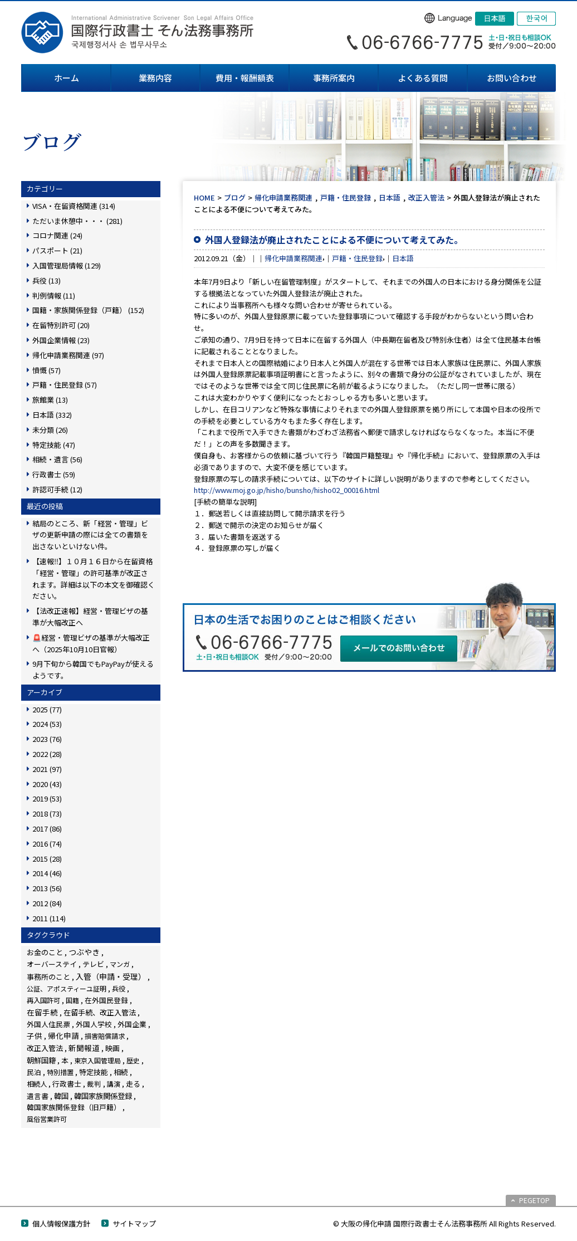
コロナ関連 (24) (57, 235)
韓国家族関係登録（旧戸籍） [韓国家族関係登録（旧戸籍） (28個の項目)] (74, 1107)
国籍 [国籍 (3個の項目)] (72, 1000)
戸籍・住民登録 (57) (64, 384)
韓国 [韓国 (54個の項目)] (61, 1096)
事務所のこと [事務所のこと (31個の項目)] (48, 976)
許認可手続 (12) (57, 489)
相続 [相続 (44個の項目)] (121, 1072)
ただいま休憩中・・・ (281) (77, 221)
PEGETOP (534, 1200)
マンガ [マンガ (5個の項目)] (120, 964)
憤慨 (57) (46, 370)
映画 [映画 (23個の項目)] (112, 1048)
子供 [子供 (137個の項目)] (34, 1035)
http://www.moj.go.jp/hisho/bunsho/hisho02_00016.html (286, 490)
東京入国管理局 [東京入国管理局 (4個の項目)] (97, 1060)
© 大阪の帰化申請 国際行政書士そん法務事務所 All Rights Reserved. (444, 1223)
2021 (47, 769)
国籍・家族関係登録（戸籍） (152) (88, 310)
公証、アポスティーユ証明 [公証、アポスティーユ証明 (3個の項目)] (66, 988)
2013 (47, 888)
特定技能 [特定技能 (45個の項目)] (93, 1072)
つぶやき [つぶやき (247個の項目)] (84, 951)
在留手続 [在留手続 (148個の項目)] (42, 1012)
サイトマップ (134, 1223)
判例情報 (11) (53, 295)
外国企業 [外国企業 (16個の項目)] (132, 1024)
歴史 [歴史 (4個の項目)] (133, 1060)
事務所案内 (334, 78)
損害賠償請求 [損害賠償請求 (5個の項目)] (105, 1035)
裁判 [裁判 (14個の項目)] (94, 1083)
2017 (47, 828)
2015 (47, 858)
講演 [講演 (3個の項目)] (113, 1083)
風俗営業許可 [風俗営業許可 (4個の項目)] (47, 1118)
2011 (49, 918)
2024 (47, 724)
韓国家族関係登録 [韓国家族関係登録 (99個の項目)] (103, 1095)
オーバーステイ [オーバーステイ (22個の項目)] (52, 964)
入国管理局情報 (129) (66, 265)
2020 (47, 784)
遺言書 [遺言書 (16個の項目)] (37, 1096)
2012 (47, 903)
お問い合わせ (512, 78)
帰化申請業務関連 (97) (68, 355)
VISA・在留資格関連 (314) (73, 206)
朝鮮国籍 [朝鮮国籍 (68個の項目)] (41, 1060)
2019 (47, 798)
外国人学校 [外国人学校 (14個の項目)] (94, 1024)
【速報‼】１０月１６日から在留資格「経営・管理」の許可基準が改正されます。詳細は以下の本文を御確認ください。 (93, 578)
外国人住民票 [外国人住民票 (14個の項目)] (48, 1024)
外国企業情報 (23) (61, 340)
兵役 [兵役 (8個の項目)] (118, 989)
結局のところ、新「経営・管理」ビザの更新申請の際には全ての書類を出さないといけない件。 (90, 535)
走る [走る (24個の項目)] (133, 1083)
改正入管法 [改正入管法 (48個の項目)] (45, 1048)
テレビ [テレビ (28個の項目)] (93, 964)
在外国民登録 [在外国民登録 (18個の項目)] (106, 1000)
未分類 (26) (50, 429)
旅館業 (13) (50, 399)
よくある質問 (423, 78)
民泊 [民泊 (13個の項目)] (34, 1072)
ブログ (235, 197)
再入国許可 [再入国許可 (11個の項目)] (43, 1000)
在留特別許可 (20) (61, 325)
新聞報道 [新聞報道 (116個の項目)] (84, 1047)
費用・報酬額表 (245, 78)
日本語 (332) (52, 414)
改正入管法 (426, 197)
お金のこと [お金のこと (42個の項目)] (45, 952)
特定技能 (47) (53, 444)
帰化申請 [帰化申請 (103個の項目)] (63, 1035)
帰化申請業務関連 (283, 197)
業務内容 (155, 78)
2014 (47, 873)
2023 (47, 739)
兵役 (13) (46, 280)
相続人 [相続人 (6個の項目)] (37, 1084)
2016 (47, 843)
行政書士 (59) (53, 474)
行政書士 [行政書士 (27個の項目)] (66, 1083)
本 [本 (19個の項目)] (65, 1060)
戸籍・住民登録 (345, 197)
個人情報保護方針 (61, 1223)
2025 (47, 709)
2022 (47, 754)
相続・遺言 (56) (57, 459)
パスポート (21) (57, 250)
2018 (47, 813)
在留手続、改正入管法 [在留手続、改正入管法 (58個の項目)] (99, 1012)
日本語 (389, 197)
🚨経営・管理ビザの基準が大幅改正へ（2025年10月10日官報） (91, 643)
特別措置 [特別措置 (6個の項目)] (60, 1072)
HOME (204, 197)
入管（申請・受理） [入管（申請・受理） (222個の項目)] (111, 976)
